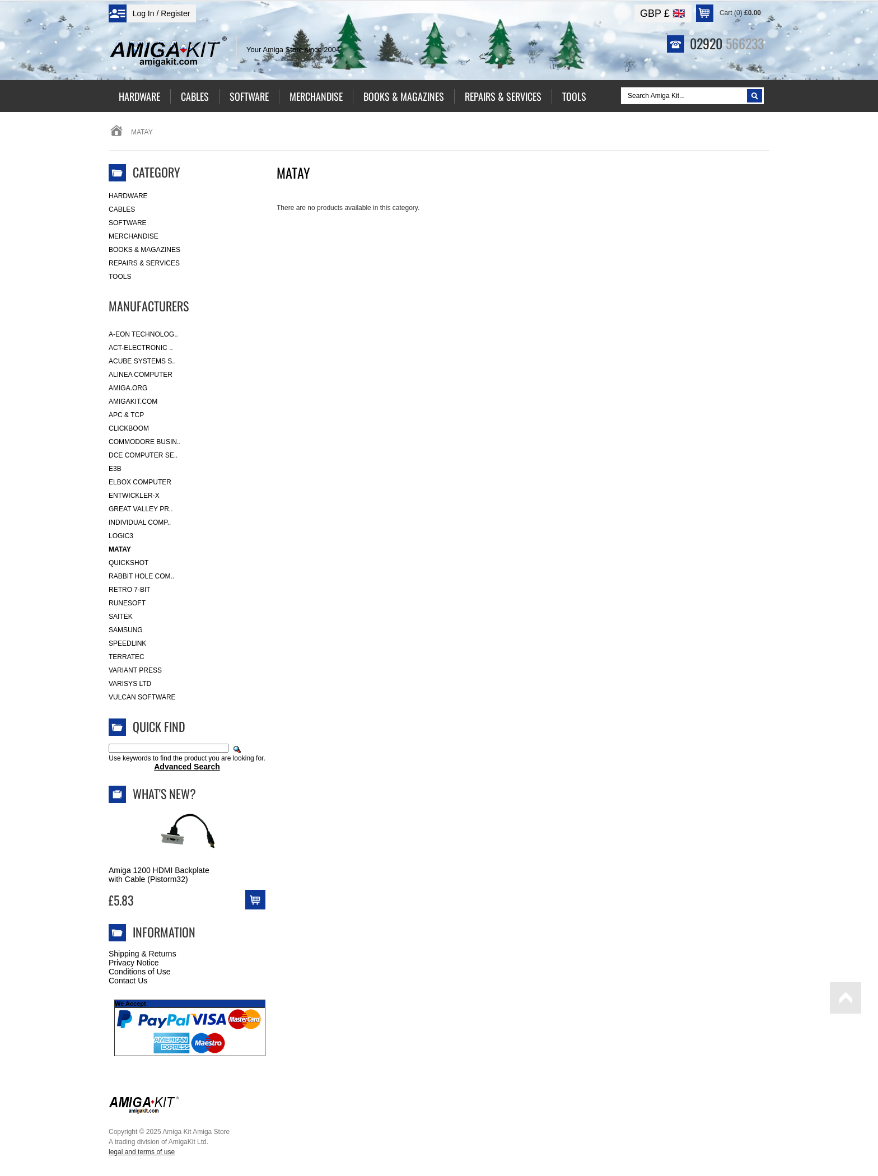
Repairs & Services (144, 263)
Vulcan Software (142, 697)
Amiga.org (128, 388)
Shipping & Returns (142, 953)
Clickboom (129, 428)
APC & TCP (126, 415)
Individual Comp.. (140, 522)
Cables (122, 209)
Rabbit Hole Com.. (141, 576)
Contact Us (128, 980)
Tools (120, 277)
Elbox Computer (140, 482)
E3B (115, 469)
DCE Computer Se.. (143, 455)
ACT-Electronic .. (141, 348)
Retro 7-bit (130, 590)
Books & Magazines (144, 250)
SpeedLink (127, 643)
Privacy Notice (133, 962)
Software (128, 223)
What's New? (164, 793)
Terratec (126, 657)
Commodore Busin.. (145, 442)
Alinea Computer (140, 375)
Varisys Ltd (130, 684)
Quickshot (128, 563)
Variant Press (135, 670)
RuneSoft (127, 603)
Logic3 (121, 536)
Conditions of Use (140, 971)
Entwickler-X (134, 496)
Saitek (121, 616)
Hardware (128, 196)
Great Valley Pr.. (141, 509)
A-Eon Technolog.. (143, 334)
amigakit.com (133, 401)
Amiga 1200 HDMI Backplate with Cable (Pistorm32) (159, 875)
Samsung (126, 630)
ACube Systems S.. (142, 361)
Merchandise (133, 236)
